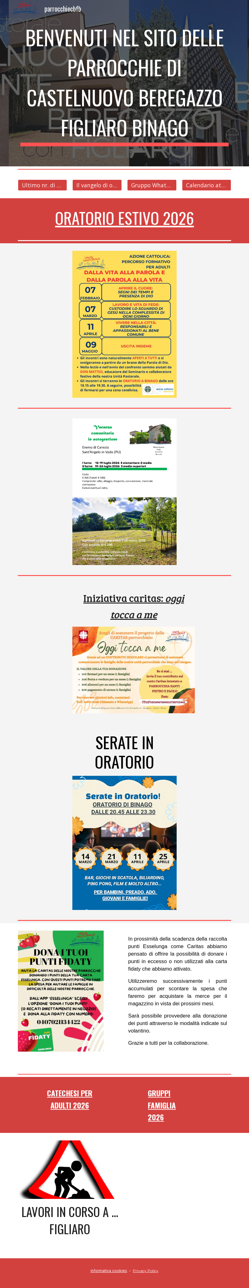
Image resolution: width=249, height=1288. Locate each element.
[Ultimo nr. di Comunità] (42, 185)
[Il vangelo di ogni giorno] (97, 185)
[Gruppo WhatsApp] (151, 185)
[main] (124, 83)
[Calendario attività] (206, 185)
